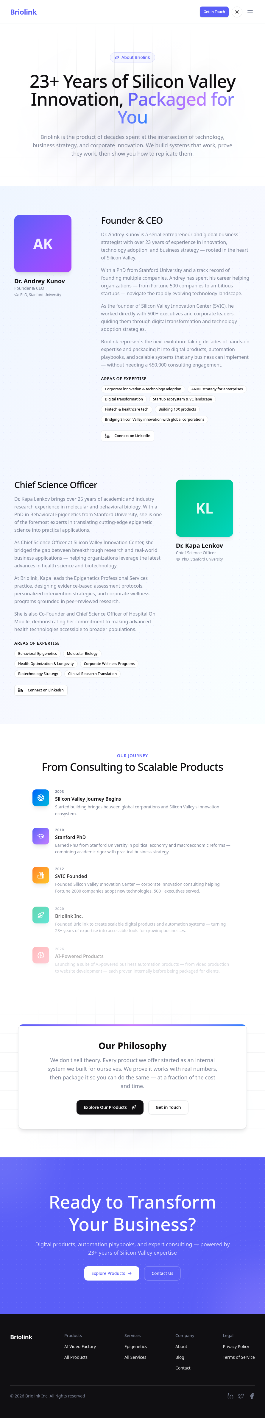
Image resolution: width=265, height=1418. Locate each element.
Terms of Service (239, 1357)
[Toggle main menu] (250, 12)
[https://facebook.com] (252, 1396)
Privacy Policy (236, 1346)
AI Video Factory (80, 1346)
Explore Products (111, 1273)
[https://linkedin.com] (230, 1396)
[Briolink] (21, 1337)
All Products (76, 1357)
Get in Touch (214, 11)
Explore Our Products (110, 1109)
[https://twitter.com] (241, 1396)
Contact (183, 1368)
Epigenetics (135, 1346)
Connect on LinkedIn (127, 438)
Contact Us (162, 1273)
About (181, 1346)
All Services (135, 1357)
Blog (179, 1357)
